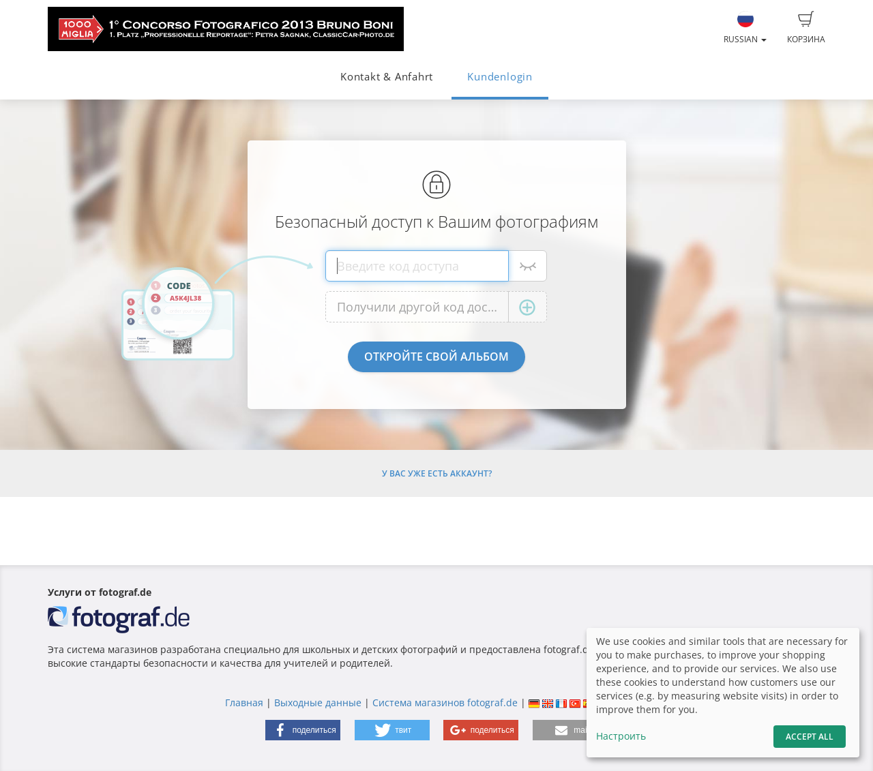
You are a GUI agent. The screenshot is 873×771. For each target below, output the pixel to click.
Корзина (806, 28)
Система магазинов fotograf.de (445, 702)
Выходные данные (317, 702)
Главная (244, 702)
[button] (302, 730)
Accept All (809, 736)
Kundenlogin (499, 77)
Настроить (621, 735)
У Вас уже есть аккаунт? (437, 473)
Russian (745, 28)
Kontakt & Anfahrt (386, 77)
